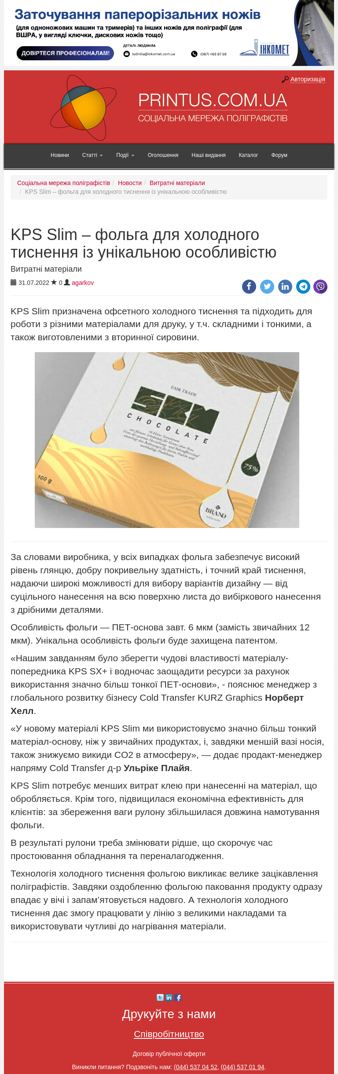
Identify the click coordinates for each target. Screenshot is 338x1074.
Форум (279, 155)
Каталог (248, 155)
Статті (92, 155)
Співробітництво (169, 1034)
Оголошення (163, 155)
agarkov (83, 282)
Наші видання (208, 155)
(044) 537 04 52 (195, 1066)
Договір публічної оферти (168, 1053)
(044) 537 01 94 (243, 1066)
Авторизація (307, 79)
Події (125, 155)
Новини (60, 155)
